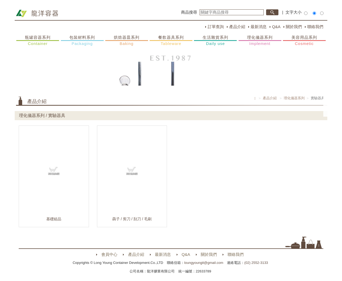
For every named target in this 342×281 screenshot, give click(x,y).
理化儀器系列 (260, 40)
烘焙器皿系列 (126, 40)
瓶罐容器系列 (37, 40)
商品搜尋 (189, 12)
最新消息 (259, 26)
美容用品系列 (304, 40)
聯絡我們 (315, 26)
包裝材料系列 (82, 40)
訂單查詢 (216, 26)
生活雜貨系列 (215, 40)
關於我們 (294, 26)
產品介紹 (237, 26)
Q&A (276, 26)
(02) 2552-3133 (256, 263)
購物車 (332, 104)
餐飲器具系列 (171, 40)
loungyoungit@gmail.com (203, 263)
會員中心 (109, 254)
